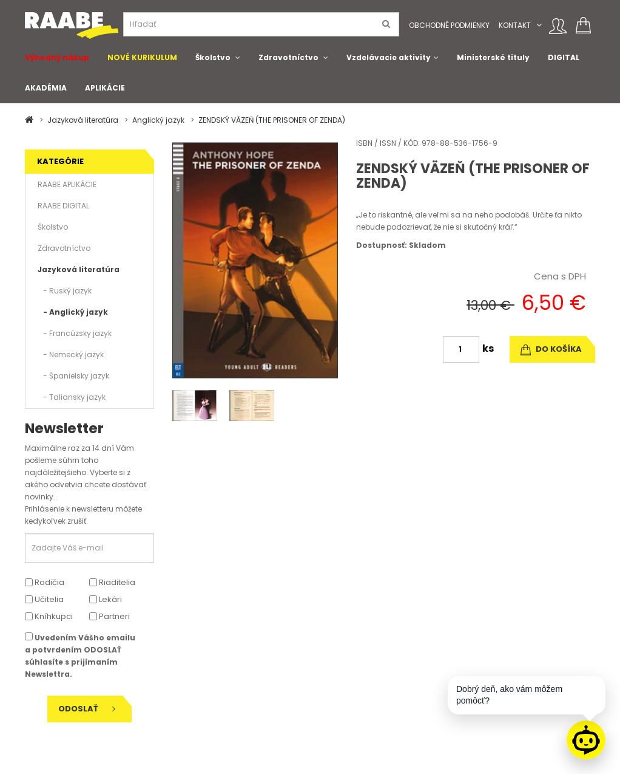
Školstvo (213, 57)
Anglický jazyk (158, 120)
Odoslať (86, 708)
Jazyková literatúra (82, 120)
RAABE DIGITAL (63, 205)
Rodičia (44, 582)
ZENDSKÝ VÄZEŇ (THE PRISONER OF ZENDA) (271, 120)
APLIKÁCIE (105, 88)
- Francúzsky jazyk (75, 333)
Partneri (109, 616)
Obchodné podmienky (449, 25)
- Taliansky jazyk (72, 397)
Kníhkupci (49, 616)
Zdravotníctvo (288, 57)
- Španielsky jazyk (73, 376)
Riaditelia (112, 582)
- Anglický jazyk (73, 312)
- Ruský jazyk (65, 291)
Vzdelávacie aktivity (388, 57)
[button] (539, 25)
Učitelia (44, 599)
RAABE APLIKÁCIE (67, 184)
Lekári (105, 599)
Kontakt (515, 25)
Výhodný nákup (57, 57)
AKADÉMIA (46, 88)
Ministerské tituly (493, 57)
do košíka (551, 349)
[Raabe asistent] (586, 740)
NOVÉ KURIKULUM (142, 57)
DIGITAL (563, 57)
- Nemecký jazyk (71, 354)
